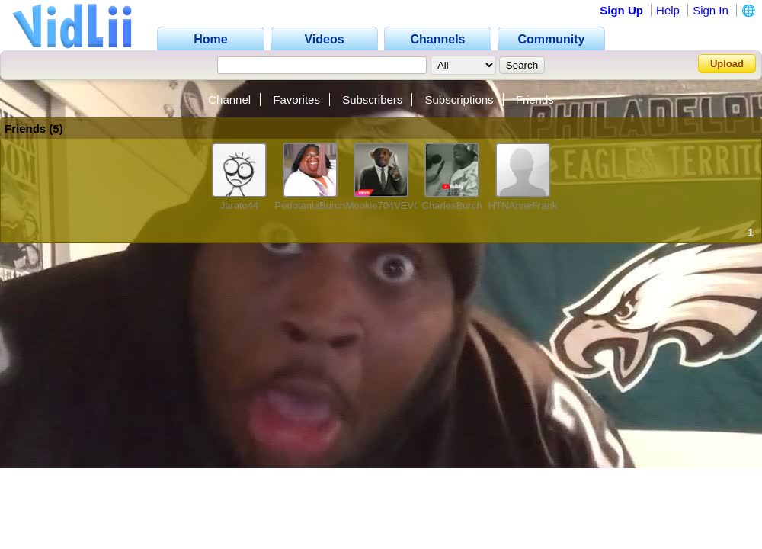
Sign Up (621, 10)
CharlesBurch (452, 205)
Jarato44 (239, 205)
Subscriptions (459, 99)
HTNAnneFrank (522, 205)
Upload (727, 63)
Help (668, 10)
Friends (535, 99)
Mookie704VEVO (384, 205)
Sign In (710, 10)
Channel (229, 99)
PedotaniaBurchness (321, 205)
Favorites (296, 99)
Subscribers (372, 99)
